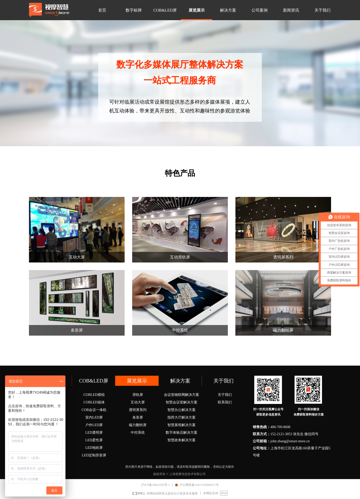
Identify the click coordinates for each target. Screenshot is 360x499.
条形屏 (77, 330)
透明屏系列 (283, 257)
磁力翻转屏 (283, 330)
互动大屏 (77, 257)
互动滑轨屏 (180, 257)
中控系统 (180, 330)
